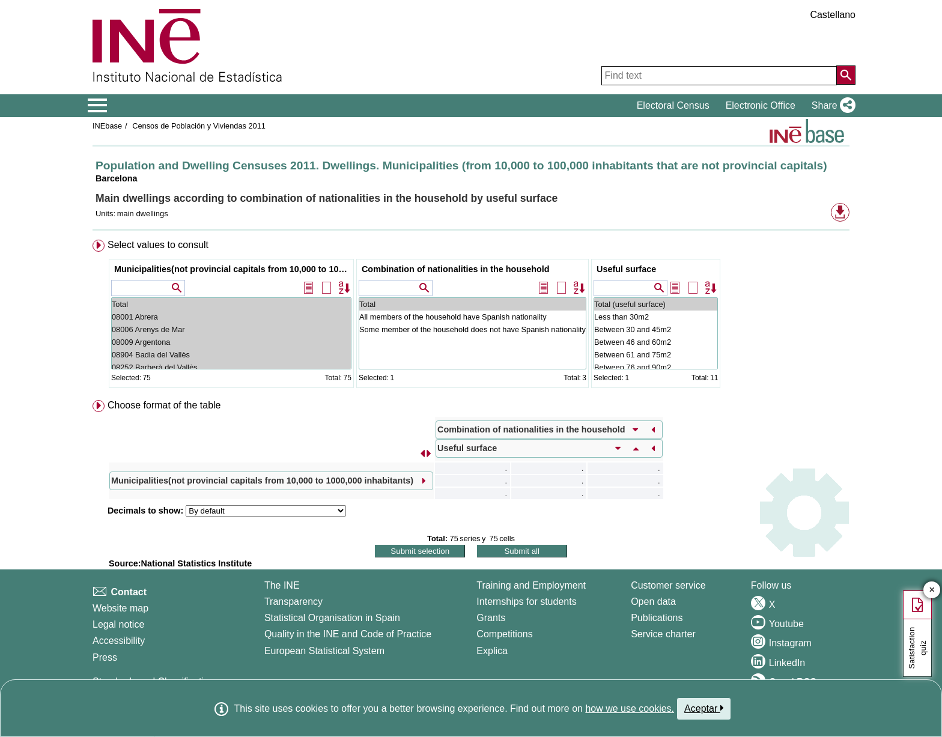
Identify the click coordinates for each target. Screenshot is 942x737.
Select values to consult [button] (158, 245)
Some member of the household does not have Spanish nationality (472, 329)
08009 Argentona (231, 342)
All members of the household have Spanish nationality (472, 317)
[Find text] (719, 75)
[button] (831, 106)
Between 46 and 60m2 (655, 342)
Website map (120, 608)
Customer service (668, 585)
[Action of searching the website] (845, 75)
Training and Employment (531, 585)
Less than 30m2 (655, 317)
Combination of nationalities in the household (456, 269)
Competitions (504, 634)
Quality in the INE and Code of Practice (347, 634)
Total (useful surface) (655, 304)
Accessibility (119, 640)
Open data (653, 601)
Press (105, 657)
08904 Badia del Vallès (231, 354)
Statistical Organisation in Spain (332, 618)
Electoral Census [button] (673, 105)
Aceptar (703, 708)
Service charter (663, 634)
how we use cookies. (629, 708)
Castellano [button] (832, 15)
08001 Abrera (231, 317)
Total (231, 304)
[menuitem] (471, 316)
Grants (490, 618)
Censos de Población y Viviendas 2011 (198, 125)
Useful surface (626, 269)
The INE (282, 585)
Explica (492, 651)
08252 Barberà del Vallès (231, 367)
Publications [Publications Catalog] (656, 618)
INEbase (107, 125)
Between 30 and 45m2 (655, 329)
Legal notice (118, 624)
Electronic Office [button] (760, 105)
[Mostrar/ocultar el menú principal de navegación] (98, 106)
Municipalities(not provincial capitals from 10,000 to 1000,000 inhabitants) (232, 269)
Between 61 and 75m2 (655, 354)
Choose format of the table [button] (164, 405)
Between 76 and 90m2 (655, 367)
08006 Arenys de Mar (231, 329)
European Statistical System (324, 651)
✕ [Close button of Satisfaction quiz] (932, 590)
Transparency (293, 601)
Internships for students (526, 601)
